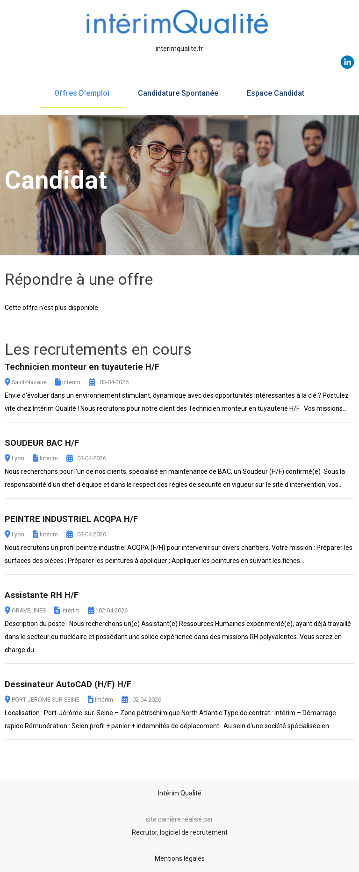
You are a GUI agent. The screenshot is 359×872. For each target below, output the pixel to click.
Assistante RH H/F (42, 595)
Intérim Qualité (179, 793)
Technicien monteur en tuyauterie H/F (82, 367)
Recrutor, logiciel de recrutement (180, 832)
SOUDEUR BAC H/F (42, 443)
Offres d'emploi (81, 93)
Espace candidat (275, 93)
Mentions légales (180, 858)
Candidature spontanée (178, 93)
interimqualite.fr (179, 48)
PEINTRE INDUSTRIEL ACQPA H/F (71, 519)
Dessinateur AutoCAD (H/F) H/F (68, 684)
